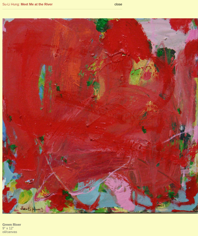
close (118, 4)
